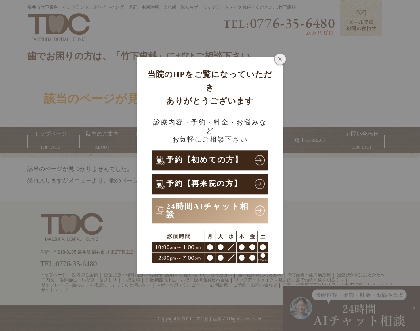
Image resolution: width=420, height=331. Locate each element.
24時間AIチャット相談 (207, 210)
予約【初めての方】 (206, 160)
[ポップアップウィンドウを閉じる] (280, 59)
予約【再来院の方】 (205, 183)
